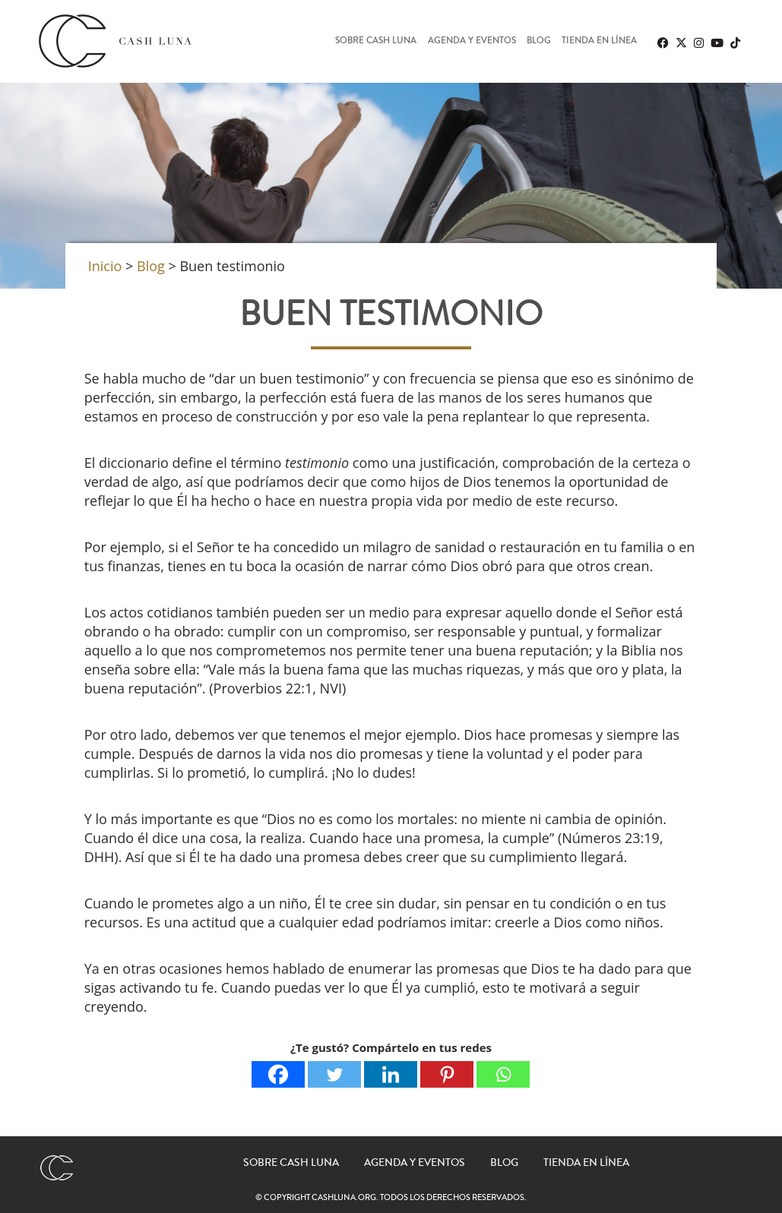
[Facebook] (278, 1074)
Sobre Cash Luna (375, 41)
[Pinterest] (446, 1074)
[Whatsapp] (503, 1074)
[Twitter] (334, 1074)
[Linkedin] (390, 1074)
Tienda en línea (599, 41)
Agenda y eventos (472, 41)
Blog (539, 41)
